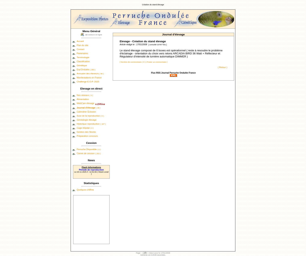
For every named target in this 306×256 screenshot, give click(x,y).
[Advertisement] (91, 219)
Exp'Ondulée (86, 69)
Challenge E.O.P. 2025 (88, 81)
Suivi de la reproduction (90, 116)
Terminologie (83, 57)
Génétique (82, 65)
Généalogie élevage (86, 120)
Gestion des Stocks (86, 132)
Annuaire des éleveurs (90, 73)
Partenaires (82, 53)
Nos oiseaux (85, 95)
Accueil (80, 41)
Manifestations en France (89, 77)
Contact (80, 49)
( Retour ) (222, 67)
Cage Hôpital (85, 128)
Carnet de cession (89, 153)
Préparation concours (87, 136)
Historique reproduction (91, 124)
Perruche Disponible (89, 149)
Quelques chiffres (85, 190)
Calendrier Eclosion (86, 112)
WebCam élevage (85, 103)
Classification (83, 61)
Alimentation (83, 99)
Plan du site (82, 45)
